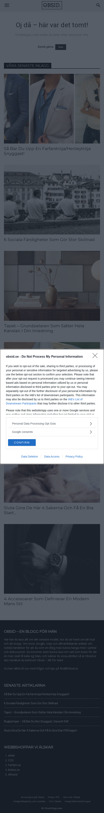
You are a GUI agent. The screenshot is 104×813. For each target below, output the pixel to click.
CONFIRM (22, 442)
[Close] (96, 357)
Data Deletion (29, 456)
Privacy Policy (74, 456)
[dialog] (52, 406)
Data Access (51, 456)
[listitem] (52, 424)
